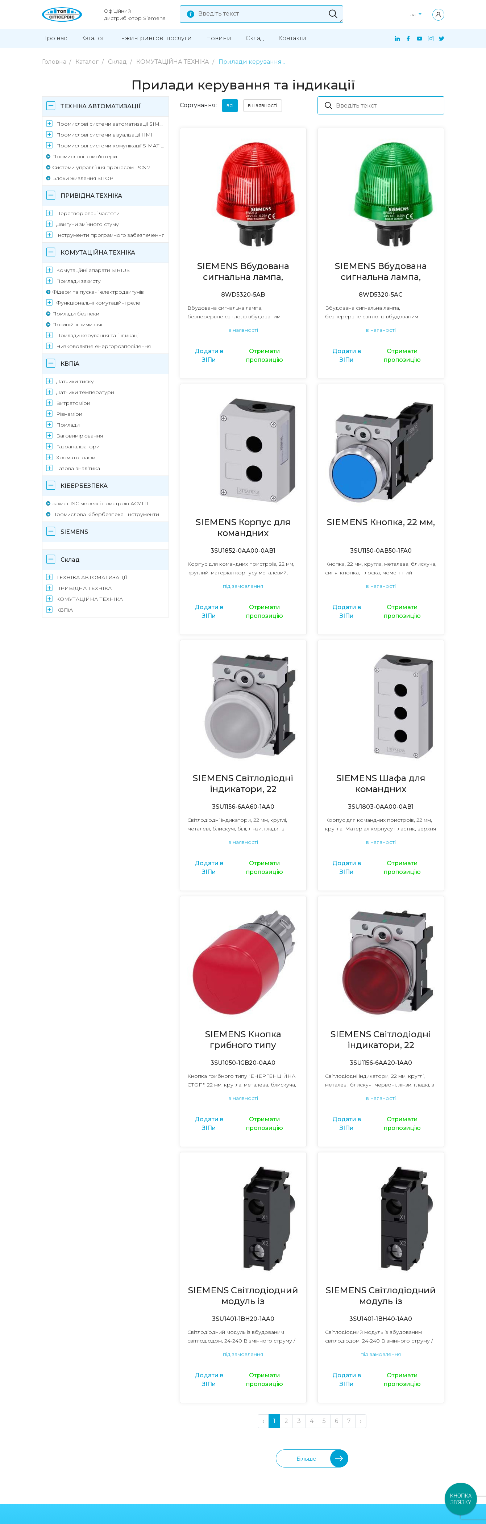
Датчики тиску (75, 381)
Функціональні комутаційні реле (98, 303)
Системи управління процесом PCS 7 (101, 167)
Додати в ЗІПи (209, 355)
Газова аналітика (78, 468)
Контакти (292, 38)
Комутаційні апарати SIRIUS (93, 270)
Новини (218, 38)
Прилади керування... (252, 61)
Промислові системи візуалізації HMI (104, 134)
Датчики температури (85, 392)
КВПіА (70, 363)
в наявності (262, 105)
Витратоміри (73, 403)
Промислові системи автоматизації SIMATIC (111, 124)
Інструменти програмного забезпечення (110, 235)
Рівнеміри (69, 414)
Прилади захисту (78, 281)
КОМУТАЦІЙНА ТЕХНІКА (173, 61)
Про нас (54, 38)
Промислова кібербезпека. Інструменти (105, 514)
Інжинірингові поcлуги (155, 38)
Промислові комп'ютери (84, 156)
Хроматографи (75, 457)
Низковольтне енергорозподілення (103, 346)
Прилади (68, 425)
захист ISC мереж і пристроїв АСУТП (100, 503)
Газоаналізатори (78, 446)
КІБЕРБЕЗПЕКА (84, 485)
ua (413, 14)
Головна (55, 61)
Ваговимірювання (79, 435)
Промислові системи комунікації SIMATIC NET (111, 145)
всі (230, 105)
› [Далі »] (361, 1421)
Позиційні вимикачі (77, 324)
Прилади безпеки (75, 313)
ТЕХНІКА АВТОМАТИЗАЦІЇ (101, 106)
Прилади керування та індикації (98, 335)
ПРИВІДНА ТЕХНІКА (91, 195)
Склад (255, 38)
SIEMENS (74, 531)
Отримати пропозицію (264, 355)
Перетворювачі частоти (88, 213)
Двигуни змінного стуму (87, 224)
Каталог (93, 38)
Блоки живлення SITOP (82, 178)
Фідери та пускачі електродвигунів (98, 292)
